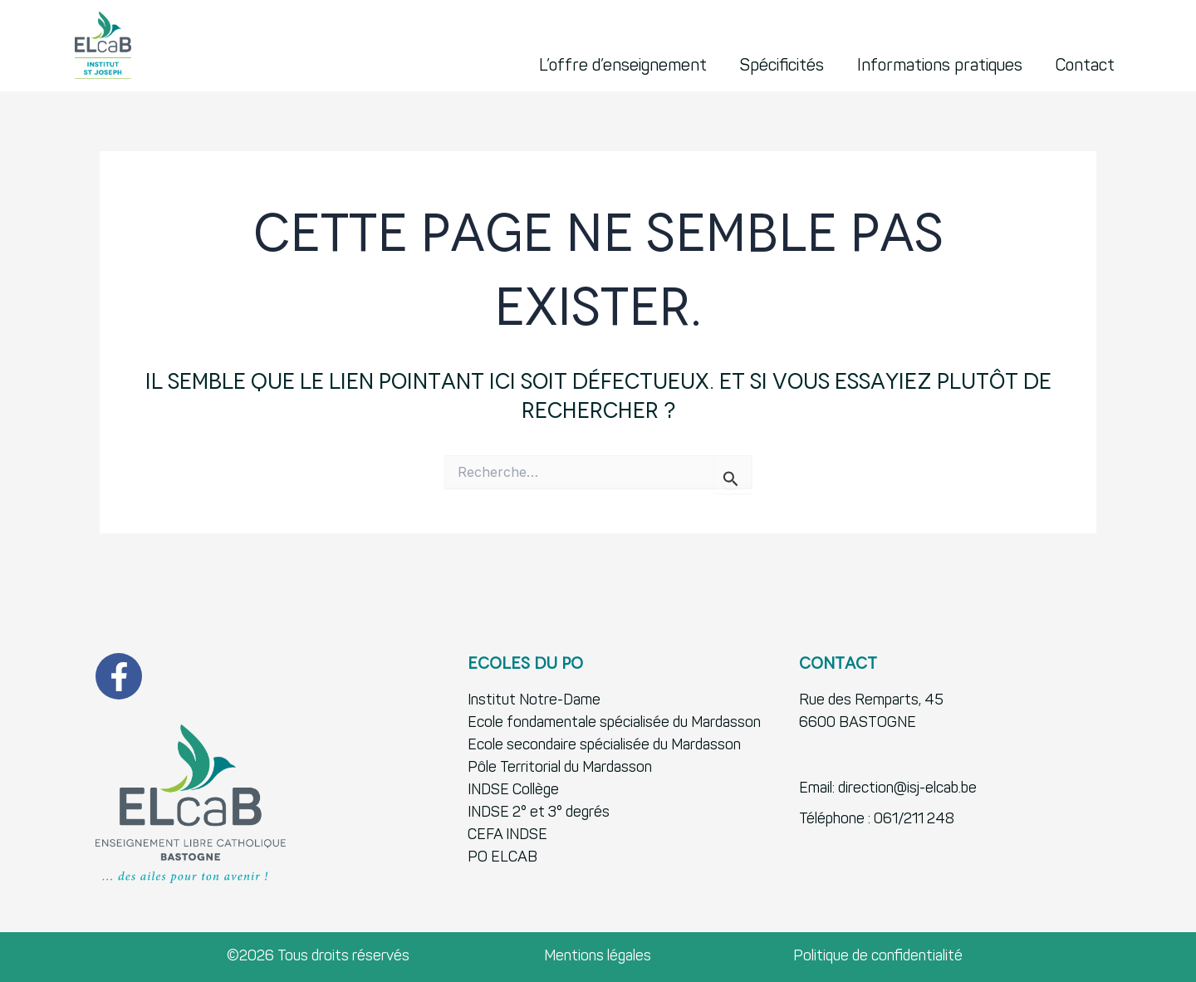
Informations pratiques (939, 66)
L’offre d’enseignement (623, 66)
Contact (1085, 66)
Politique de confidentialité (878, 957)
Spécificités (782, 66)
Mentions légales (597, 957)
